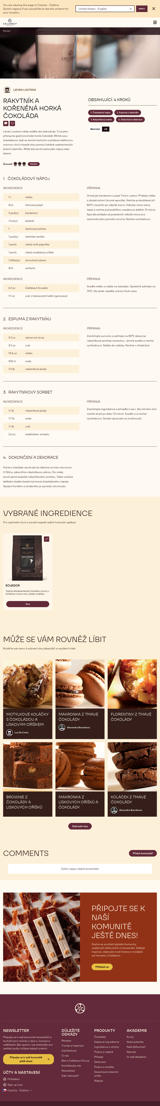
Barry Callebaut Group (75, 1060)
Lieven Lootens (24, 89)
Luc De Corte (21, 732)
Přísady (98, 1056)
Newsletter (68, 1070)
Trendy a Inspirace (73, 1045)
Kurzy (130, 1036)
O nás (65, 1055)
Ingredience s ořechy (106, 1046)
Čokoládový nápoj (101, 112)
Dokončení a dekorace (131, 119)
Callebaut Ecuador (36, 287)
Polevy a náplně (103, 1051)
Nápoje (98, 1080)
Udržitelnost (69, 1050)
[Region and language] (105, 8)
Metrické (95, 129)
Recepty (66, 1040)
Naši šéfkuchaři (136, 1046)
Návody (131, 1051)
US (105, 129)
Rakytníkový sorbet (102, 119)
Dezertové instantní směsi (106, 1073)
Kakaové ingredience (106, 1041)
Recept (6, 30)
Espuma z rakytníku (129, 112)
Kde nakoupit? (70, 1075)
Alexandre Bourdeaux (78, 727)
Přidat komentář (143, 853)
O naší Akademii (136, 1056)
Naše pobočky (135, 1041)
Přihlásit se (102, 966)
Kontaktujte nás (71, 1065)
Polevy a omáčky (104, 1066)
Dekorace (100, 1061)
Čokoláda (100, 1036)
